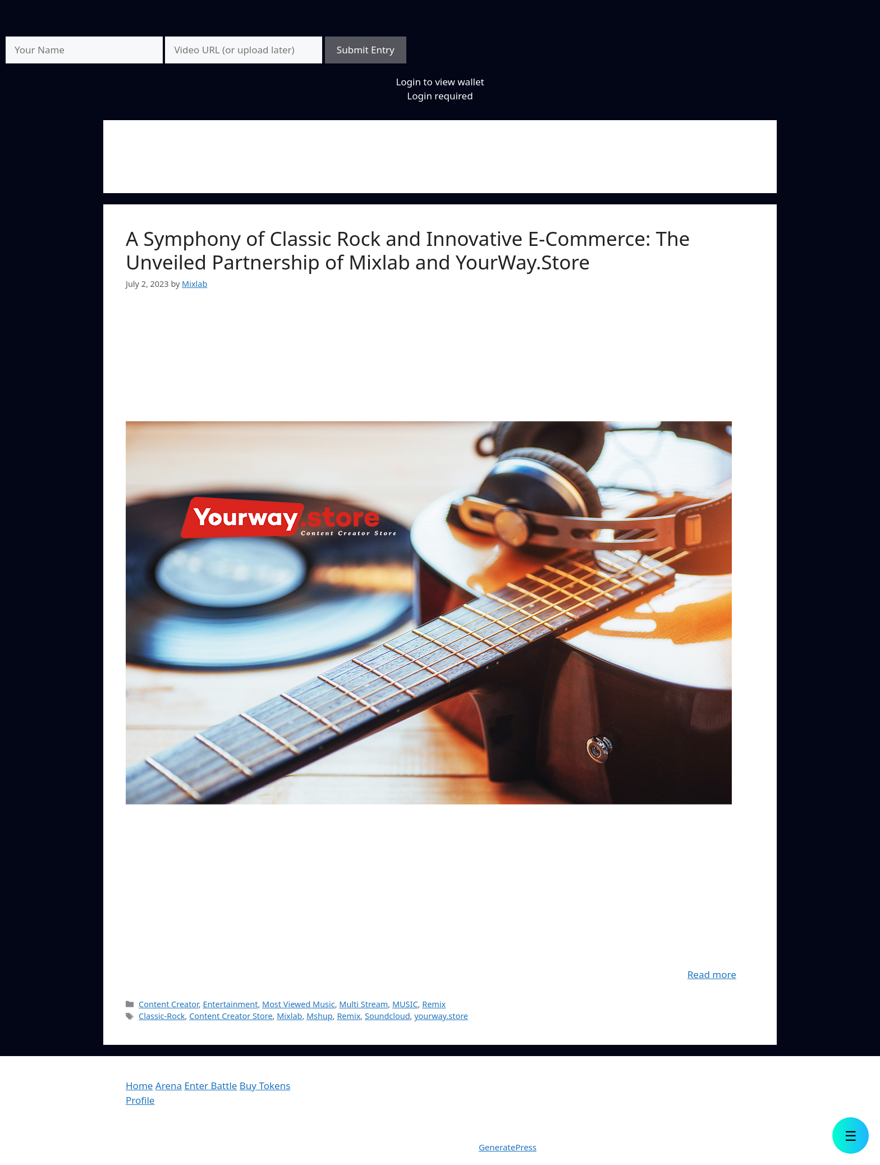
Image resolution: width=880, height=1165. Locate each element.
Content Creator (169, 1004)
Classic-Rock (162, 1016)
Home (139, 1085)
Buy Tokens (265, 1085)
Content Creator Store (230, 1016)
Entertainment (230, 1004)
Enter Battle (210, 1085)
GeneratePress (508, 1147)
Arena (168, 1085)
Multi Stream (363, 1004)
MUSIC (405, 1004)
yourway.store (441, 1016)
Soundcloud (387, 1016)
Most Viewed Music (298, 1004)
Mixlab (289, 1016)
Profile (140, 1100)
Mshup (319, 1016)
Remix (434, 1004)
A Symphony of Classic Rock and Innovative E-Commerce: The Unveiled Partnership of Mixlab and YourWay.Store (408, 250)
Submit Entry (366, 49)
